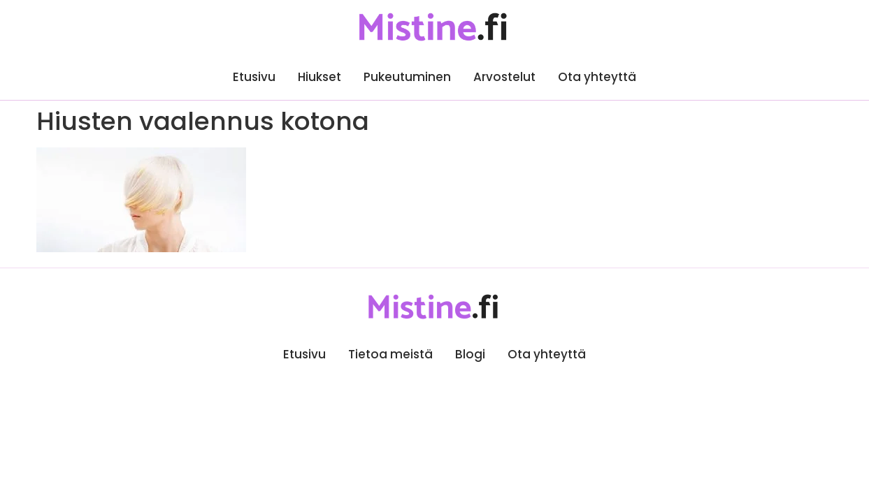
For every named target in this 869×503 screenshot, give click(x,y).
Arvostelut (504, 76)
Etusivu (254, 76)
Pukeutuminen (407, 76)
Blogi (470, 354)
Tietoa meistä (390, 354)
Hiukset (319, 76)
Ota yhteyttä (597, 76)
